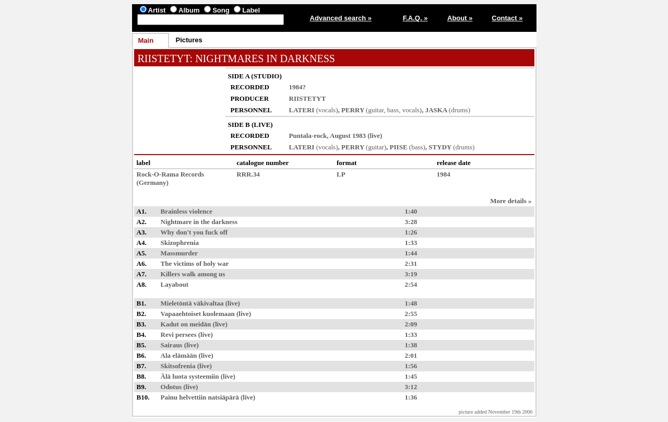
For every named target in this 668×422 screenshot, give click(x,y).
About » (459, 18)
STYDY (439, 147)
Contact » (507, 18)
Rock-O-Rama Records (171, 174)
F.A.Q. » (415, 18)
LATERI (302, 110)
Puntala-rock (308, 135)
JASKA (436, 110)
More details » (510, 201)
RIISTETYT (164, 58)
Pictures (189, 40)
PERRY (352, 110)
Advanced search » (341, 18)
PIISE (399, 147)
